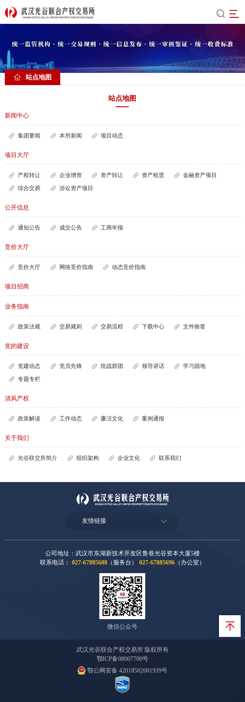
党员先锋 (70, 366)
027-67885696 (157, 562)
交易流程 (112, 326)
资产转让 (112, 175)
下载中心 (153, 326)
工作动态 (70, 418)
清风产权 (17, 398)
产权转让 (29, 175)
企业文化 (129, 458)
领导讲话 (153, 366)
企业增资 (70, 175)
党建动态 (29, 366)
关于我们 (17, 438)
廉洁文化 (112, 418)
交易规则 (70, 326)
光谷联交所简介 (37, 458)
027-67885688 (90, 562)
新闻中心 (17, 115)
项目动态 (112, 135)
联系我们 (170, 458)
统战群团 (112, 366)
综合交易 (29, 188)
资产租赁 (153, 175)
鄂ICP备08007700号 (123, 659)
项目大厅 (17, 155)
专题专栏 (29, 379)
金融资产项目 (200, 175)
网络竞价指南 (76, 267)
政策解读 (29, 418)
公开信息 (17, 207)
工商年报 (112, 227)
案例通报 (153, 418)
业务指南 (17, 306)
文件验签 (194, 326)
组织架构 (87, 458)
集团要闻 (29, 135)
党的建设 (17, 346)
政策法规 (29, 326)
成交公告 (70, 227)
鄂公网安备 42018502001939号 (122, 670)
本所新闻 (70, 135)
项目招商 (17, 286)
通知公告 (29, 227)
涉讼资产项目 (76, 188)
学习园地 (194, 366)
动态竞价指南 (129, 267)
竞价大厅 (17, 247)
